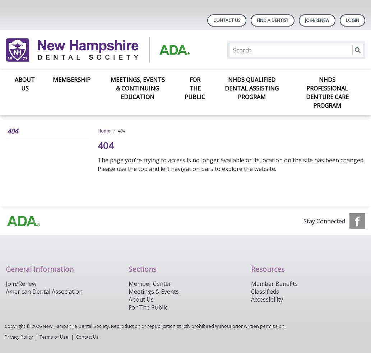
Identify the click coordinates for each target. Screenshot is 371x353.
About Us (25, 84)
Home (104, 131)
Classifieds (265, 292)
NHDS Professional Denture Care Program (327, 93)
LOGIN (352, 20)
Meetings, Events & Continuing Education (138, 88)
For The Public (148, 307)
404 (12, 131)
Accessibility (267, 299)
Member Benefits (274, 284)
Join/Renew (317, 20)
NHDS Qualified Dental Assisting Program (252, 88)
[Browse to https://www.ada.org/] (24, 221)
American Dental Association (44, 292)
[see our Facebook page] (357, 221)
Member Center (150, 284)
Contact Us (226, 20)
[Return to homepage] (98, 50)
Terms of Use (54, 337)
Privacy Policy (19, 337)
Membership (72, 80)
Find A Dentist (272, 20)
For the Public (195, 88)
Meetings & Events (154, 292)
